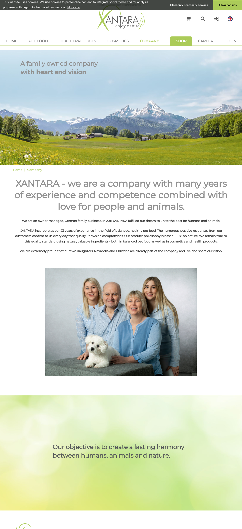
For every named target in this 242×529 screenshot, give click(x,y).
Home (11, 41)
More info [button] (73, 7)
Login (230, 41)
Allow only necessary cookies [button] (188, 5)
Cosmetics (118, 41)
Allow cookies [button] (228, 5)
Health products (77, 41)
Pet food (38, 41)
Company (149, 41)
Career (205, 41)
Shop (181, 41)
